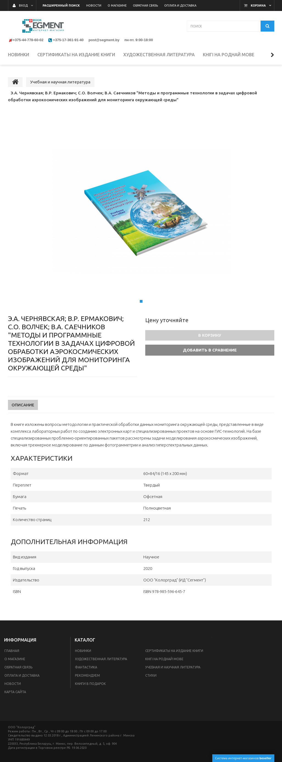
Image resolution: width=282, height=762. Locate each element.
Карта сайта (15, 692)
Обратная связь (18, 667)
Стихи (151, 675)
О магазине (14, 659)
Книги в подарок (90, 683)
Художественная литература (101, 659)
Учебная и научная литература (172, 667)
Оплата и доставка (22, 675)
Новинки (83, 651)
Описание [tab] (23, 405)
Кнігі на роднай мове (164, 659)
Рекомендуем (87, 675)
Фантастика (86, 667)
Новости (12, 683)
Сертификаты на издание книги (174, 651)
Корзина (258, 5)
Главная (11, 651)
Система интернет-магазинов (243, 758)
